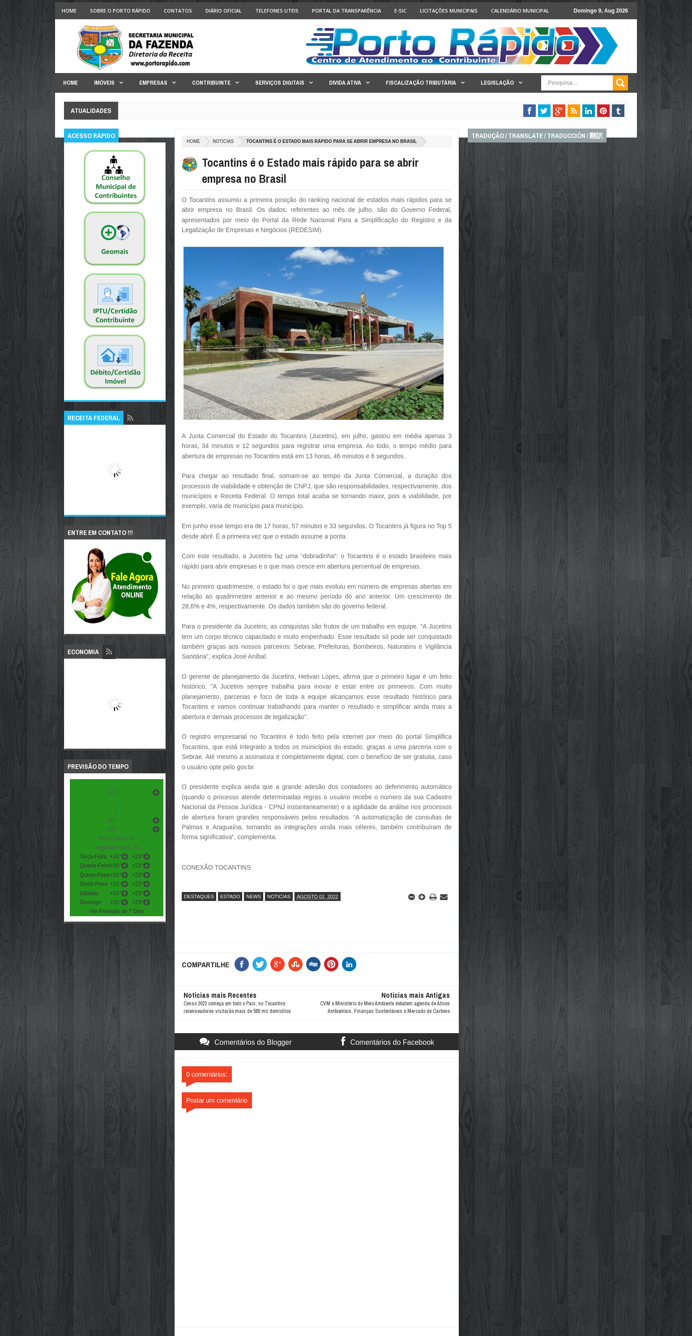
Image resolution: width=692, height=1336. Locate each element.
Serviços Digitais (279, 82)
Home (69, 10)
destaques (199, 896)
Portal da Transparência (346, 10)
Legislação (497, 82)
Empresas (153, 82)
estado (230, 896)
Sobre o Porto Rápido (120, 10)
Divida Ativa (345, 82)
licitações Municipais (449, 10)
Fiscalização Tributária (421, 82)
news (253, 896)
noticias (223, 141)
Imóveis (104, 82)
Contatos (178, 10)
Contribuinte (211, 82)
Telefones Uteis (277, 10)
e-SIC (400, 10)
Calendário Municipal (520, 10)
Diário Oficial (223, 10)
